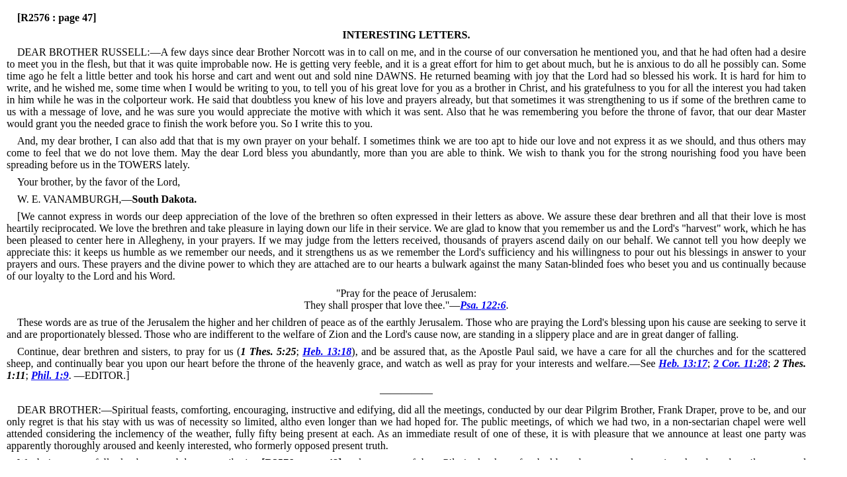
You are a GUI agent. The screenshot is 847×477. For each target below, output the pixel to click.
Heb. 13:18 (326, 351)
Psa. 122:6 (483, 305)
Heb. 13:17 (682, 363)
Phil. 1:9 (50, 375)
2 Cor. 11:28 (740, 363)
